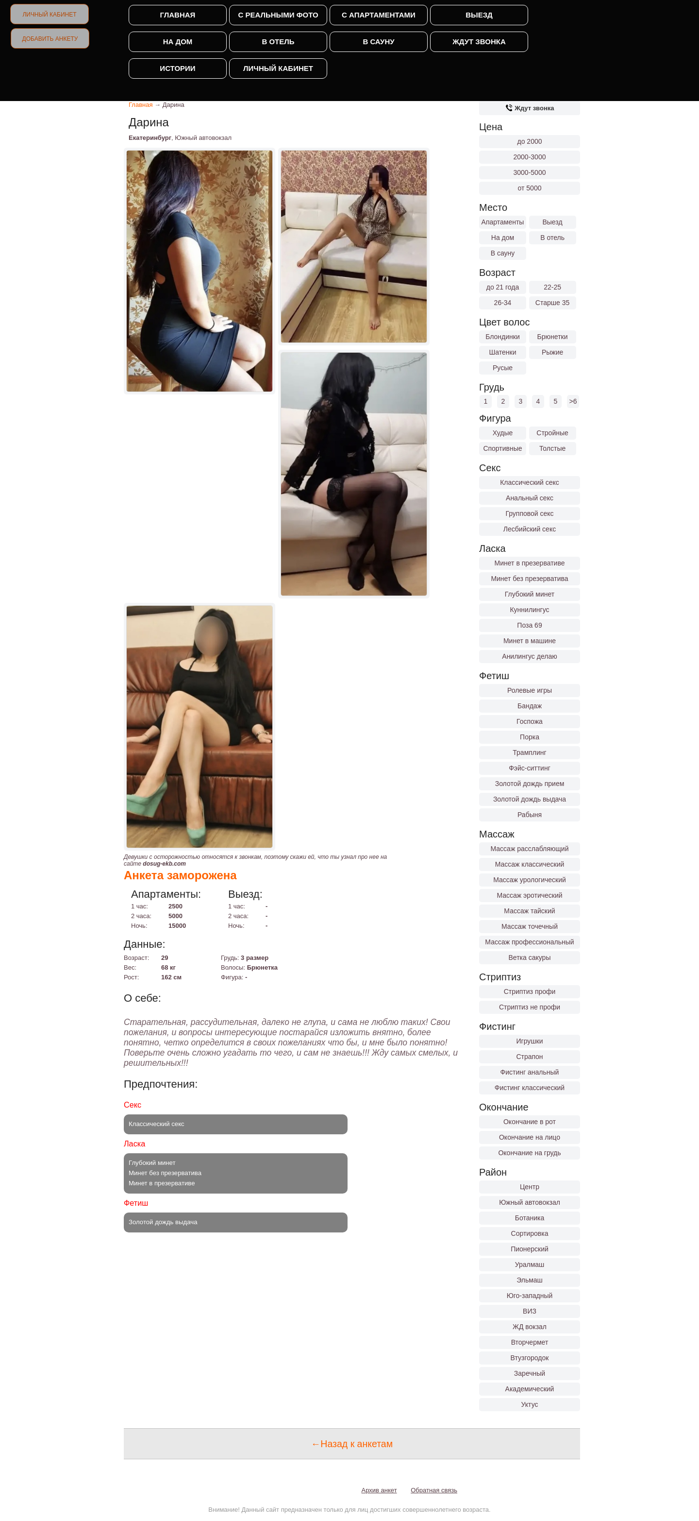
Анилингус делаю (529, 656)
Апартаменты (503, 222)
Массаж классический (530, 864)
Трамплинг (529, 752)
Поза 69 (529, 625)
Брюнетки (552, 337)
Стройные (552, 433)
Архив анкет (379, 1490)
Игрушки (529, 1041)
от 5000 (530, 188)
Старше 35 (552, 303)
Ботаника (529, 1218)
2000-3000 (530, 157)
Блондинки (502, 337)
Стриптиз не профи (529, 1007)
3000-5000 (530, 172)
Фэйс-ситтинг (529, 768)
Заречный (529, 1373)
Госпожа (529, 721)
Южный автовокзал (529, 1202)
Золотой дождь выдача (529, 799)
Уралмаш (530, 1264)
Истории (177, 68)
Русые (503, 368)
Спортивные (502, 448)
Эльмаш (529, 1280)
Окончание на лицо (529, 1137)
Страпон (529, 1056)
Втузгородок (530, 1358)
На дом (178, 41)
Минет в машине (529, 641)
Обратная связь (434, 1490)
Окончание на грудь (529, 1153)
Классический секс (529, 482)
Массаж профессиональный (529, 942)
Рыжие (552, 352)
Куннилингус (529, 610)
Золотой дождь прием (530, 783)
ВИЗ (529, 1311)
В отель (278, 41)
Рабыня (529, 815)
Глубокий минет (530, 594)
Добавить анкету (50, 38)
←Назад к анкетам (352, 1443)
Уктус (529, 1404)
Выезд (479, 15)
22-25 (552, 287)
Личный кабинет (49, 14)
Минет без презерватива (529, 578)
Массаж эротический (529, 895)
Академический (529, 1389)
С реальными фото (278, 15)
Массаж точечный (529, 926)
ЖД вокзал (530, 1327)
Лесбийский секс (529, 529)
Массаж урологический (529, 880)
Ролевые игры (529, 690)
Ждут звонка (478, 41)
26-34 (503, 303)
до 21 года (502, 287)
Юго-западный (530, 1295)
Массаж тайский (529, 911)
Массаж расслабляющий (530, 849)
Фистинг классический (530, 1088)
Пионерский (530, 1249)
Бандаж (529, 706)
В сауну (378, 41)
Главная (178, 15)
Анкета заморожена (180, 875)
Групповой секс (529, 513)
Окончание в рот (529, 1122)
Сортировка (530, 1233)
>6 (573, 401)
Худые (503, 433)
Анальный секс (529, 498)
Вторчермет (530, 1342)
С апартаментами (379, 15)
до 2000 (529, 141)
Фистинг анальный (529, 1072)
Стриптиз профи (530, 991)
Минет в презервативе (530, 563)
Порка (529, 737)
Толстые (552, 448)
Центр (529, 1187)
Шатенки (502, 352)
